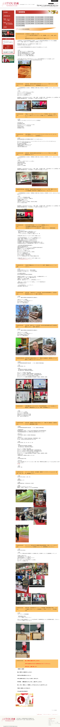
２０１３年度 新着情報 (39, 23)
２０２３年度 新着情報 (48, 17)
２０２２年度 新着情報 (20, 19)
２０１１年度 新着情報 (20, 25)
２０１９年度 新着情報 (20, 21)
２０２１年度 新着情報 (39, 19)
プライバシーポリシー (47, 714)
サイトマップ (55, 714)
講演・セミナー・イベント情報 (53, 722)
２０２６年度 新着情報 (20, 17)
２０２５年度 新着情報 (29, 17)
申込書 (18, 463)
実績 (8, 23)
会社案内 (6, 12)
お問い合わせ (39, 714)
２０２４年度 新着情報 (39, 17)
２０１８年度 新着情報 (29, 21)
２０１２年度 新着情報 (48, 23)
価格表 (5, 27)
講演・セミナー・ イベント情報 (7, 20)
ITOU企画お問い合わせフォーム (25, 259)
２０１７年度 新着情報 (39, 21)
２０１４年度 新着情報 (29, 23)
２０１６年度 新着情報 (48, 21)
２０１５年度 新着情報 (20, 23)
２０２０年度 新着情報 (48, 19)
